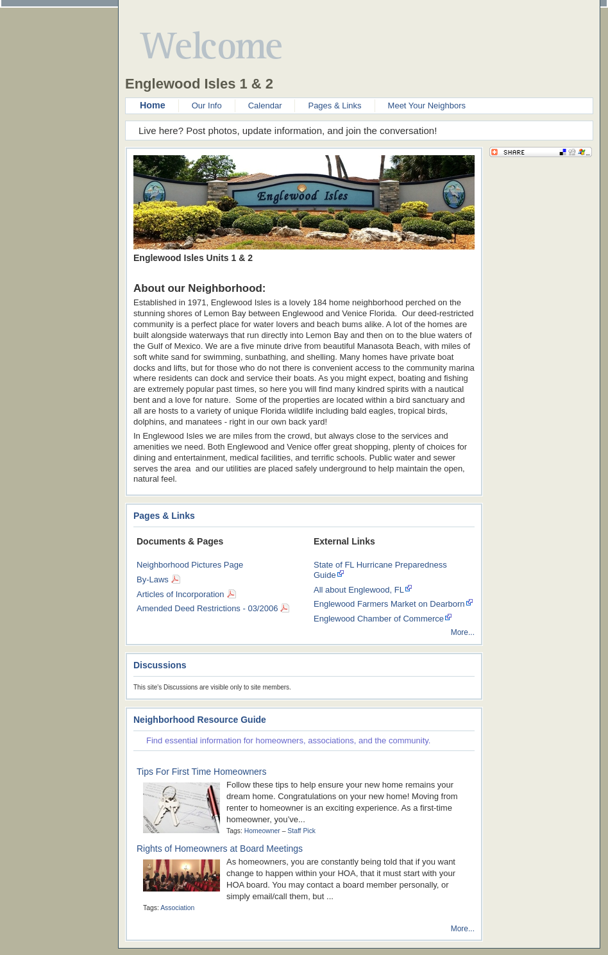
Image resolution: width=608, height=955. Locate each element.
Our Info (207, 105)
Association (177, 907)
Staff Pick (301, 830)
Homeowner (262, 830)
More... (463, 632)
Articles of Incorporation (180, 594)
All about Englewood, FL (359, 590)
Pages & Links (334, 105)
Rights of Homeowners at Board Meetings (220, 848)
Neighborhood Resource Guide (199, 719)
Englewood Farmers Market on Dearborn (389, 604)
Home (152, 105)
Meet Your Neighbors (427, 105)
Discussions (159, 665)
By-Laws (153, 579)
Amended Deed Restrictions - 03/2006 (207, 608)
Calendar (265, 105)
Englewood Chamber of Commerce (379, 618)
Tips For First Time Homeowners (202, 771)
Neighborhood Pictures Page (190, 565)
